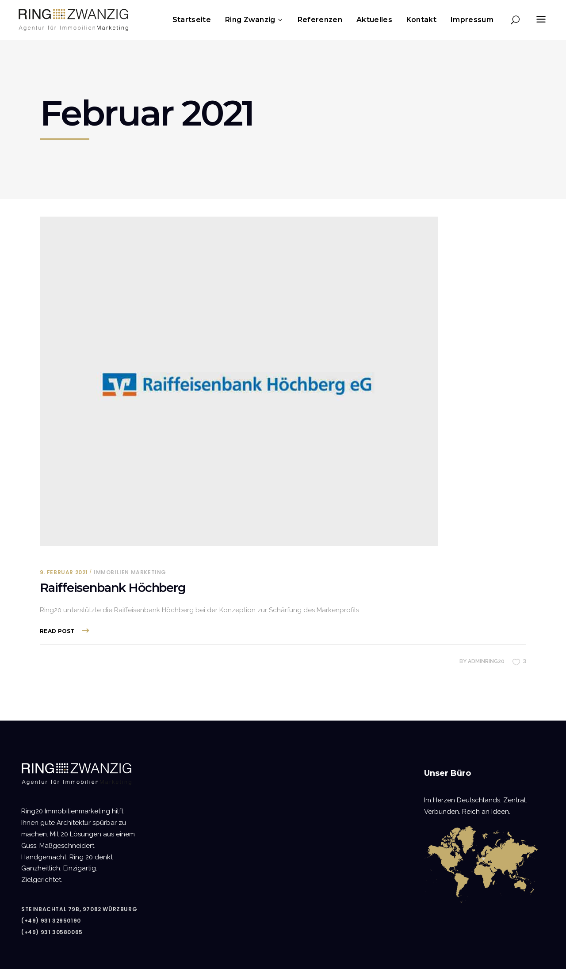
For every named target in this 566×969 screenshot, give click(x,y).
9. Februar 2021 (64, 572)
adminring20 (486, 661)
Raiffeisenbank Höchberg (113, 587)
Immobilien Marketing (130, 572)
